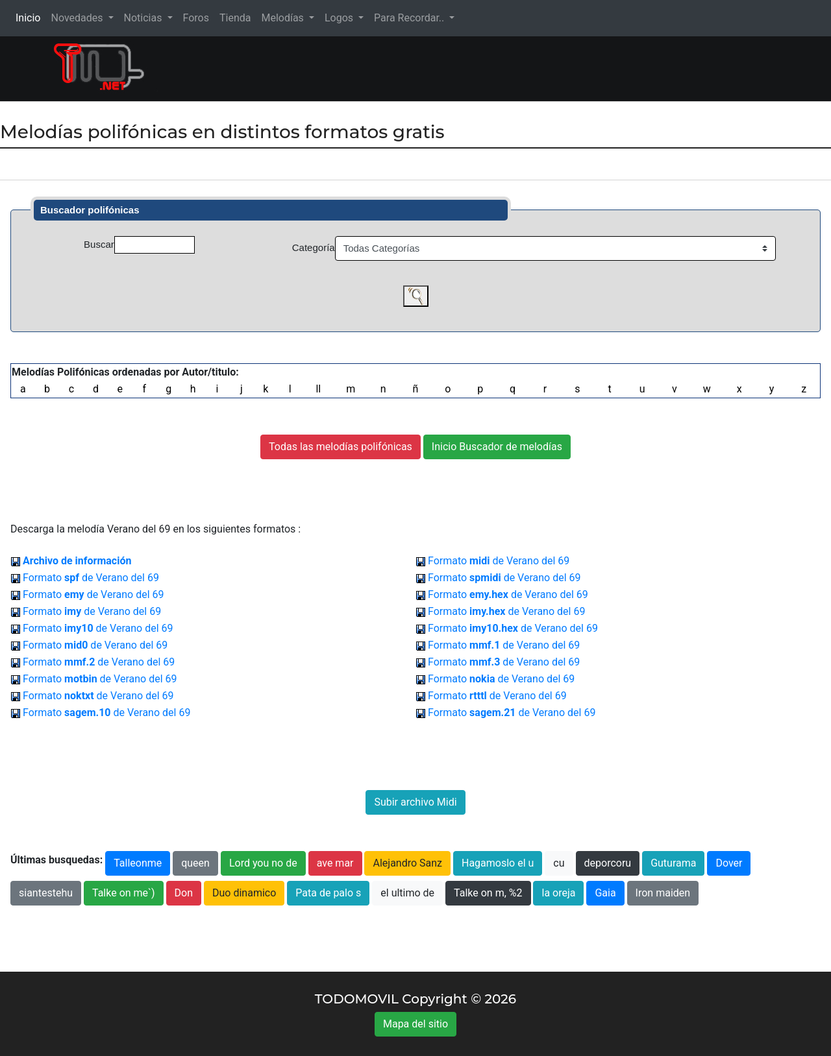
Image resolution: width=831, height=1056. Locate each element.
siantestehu (46, 893)
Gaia (605, 893)
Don (184, 893)
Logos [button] (340, 18)
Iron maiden (663, 893)
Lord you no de (263, 863)
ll (318, 389)
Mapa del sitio (415, 1024)
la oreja (558, 893)
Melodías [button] (283, 18)
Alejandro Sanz (407, 863)
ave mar (335, 863)
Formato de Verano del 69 (498, 561)
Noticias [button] (144, 18)
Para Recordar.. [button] (410, 18)
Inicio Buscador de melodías (497, 446)
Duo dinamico (244, 893)
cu (558, 863)
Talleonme (138, 863)
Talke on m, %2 (488, 893)
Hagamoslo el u (498, 863)
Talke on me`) (123, 893)
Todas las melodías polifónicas (340, 446)
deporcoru (608, 863)
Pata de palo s (328, 893)
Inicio (30, 17)
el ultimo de (407, 893)
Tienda (235, 18)
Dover (728, 863)
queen (195, 863)
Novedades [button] (78, 18)
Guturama (673, 863)
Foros (196, 18)
